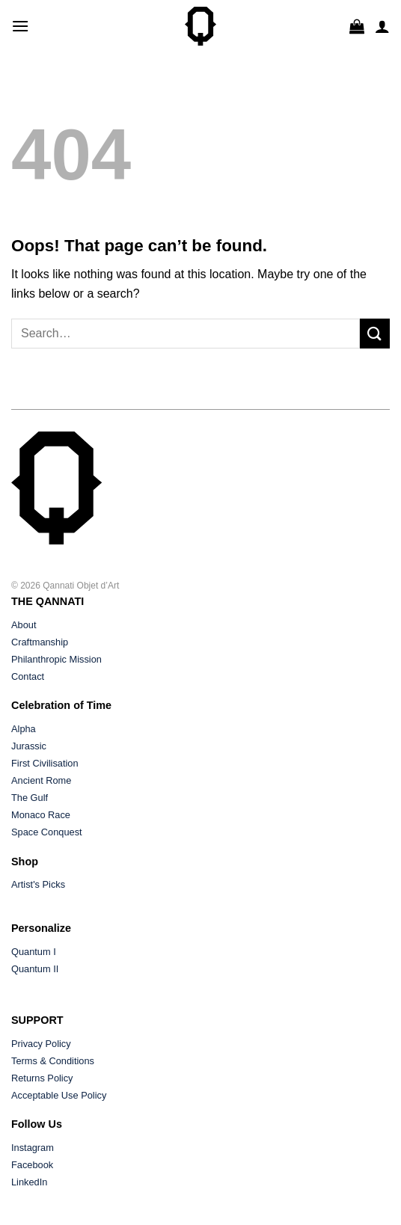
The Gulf (29, 797)
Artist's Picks (38, 884)
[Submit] (375, 333)
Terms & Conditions (52, 1060)
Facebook (32, 1164)
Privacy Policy (41, 1043)
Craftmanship (39, 642)
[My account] (382, 26)
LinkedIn (29, 1182)
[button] (20, 25)
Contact (27, 676)
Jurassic (28, 746)
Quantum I (33, 951)
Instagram (32, 1147)
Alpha (23, 728)
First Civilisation (45, 763)
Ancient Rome (41, 780)
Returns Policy (42, 1078)
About (23, 624)
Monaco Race (40, 814)
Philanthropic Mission (56, 659)
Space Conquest (46, 832)
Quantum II (34, 968)
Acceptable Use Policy (58, 1095)
